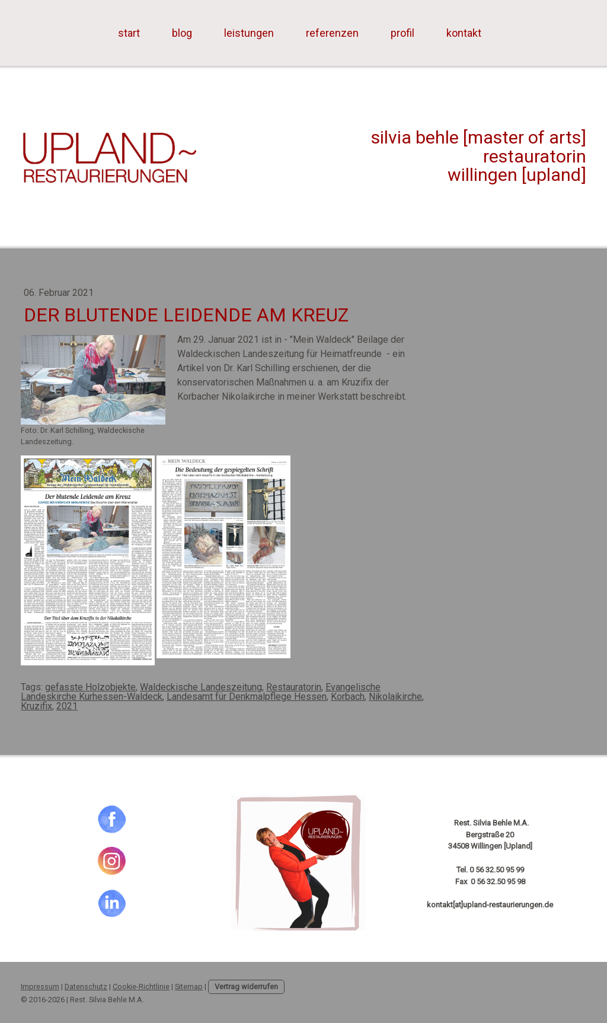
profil (402, 33)
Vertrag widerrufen (246, 986)
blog (182, 33)
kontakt (463, 33)
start (129, 33)
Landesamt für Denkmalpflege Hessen (247, 696)
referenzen (332, 33)
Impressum (40, 986)
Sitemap (189, 986)
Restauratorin (293, 687)
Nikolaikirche (395, 696)
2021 (67, 706)
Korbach (348, 696)
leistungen (249, 33)
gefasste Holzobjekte (90, 687)
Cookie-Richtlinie (141, 986)
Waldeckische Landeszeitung (201, 687)
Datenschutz (86, 986)
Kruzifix (36, 706)
